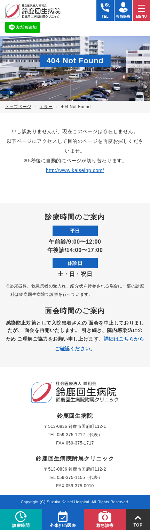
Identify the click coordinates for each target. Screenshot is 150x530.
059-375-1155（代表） (79, 477)
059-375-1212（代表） (79, 434)
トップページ (18, 106)
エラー (46, 106)
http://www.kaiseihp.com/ (75, 170)
